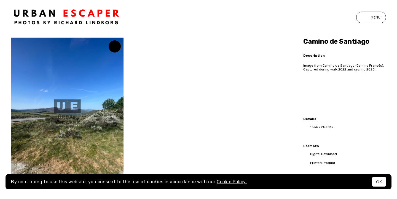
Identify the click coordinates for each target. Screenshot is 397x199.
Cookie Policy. (232, 181)
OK (379, 181)
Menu (371, 17)
